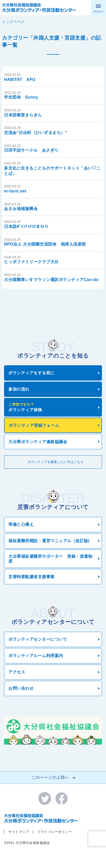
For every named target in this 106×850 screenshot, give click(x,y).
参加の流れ (18, 389)
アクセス (16, 672)
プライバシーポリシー (54, 832)
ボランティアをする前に (31, 373)
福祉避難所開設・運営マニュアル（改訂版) (48, 541)
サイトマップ (18, 832)
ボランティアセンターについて (37, 639)
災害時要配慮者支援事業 (31, 577)
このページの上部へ (50, 777)
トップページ (13, 22)
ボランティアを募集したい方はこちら (55, 462)
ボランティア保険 (52, 407)
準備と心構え (21, 524)
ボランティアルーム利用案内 (35, 655)
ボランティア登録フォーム (34, 425)
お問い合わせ (21, 688)
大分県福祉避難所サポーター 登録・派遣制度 (50, 558)
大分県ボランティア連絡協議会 (37, 442)
